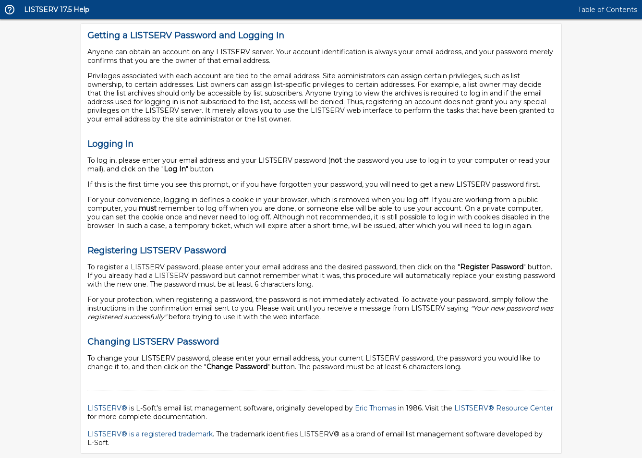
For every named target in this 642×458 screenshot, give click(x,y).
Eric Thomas (375, 408)
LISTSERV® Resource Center (503, 408)
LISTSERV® (107, 408)
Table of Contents (607, 9)
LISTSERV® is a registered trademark (150, 434)
